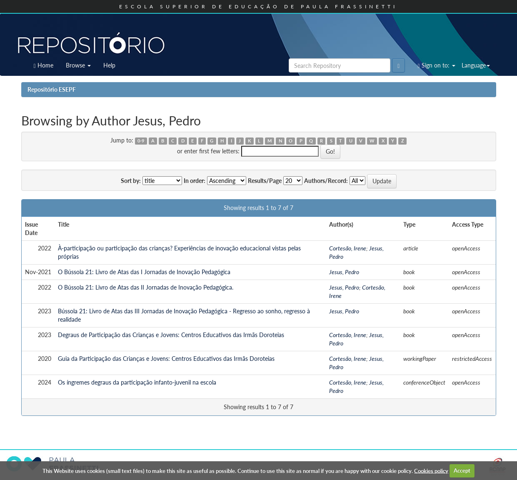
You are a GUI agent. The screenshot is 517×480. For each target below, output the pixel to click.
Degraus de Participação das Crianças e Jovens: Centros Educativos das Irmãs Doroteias (171, 334)
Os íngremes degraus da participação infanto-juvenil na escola (137, 382)
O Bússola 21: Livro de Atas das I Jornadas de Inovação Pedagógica (144, 271)
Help (109, 65)
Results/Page (265, 180)
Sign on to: (436, 65)
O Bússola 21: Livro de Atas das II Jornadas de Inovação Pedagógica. (145, 287)
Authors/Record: (326, 180)
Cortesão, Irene (347, 248)
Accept (462, 470)
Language (476, 65)
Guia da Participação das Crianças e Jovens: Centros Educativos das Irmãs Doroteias (166, 358)
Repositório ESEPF (51, 89)
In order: (194, 180)
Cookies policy (431, 470)
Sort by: (131, 180)
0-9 (140, 140)
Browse (78, 65)
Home (43, 65)
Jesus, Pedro (344, 271)
